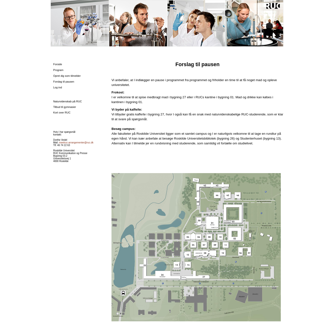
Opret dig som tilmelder (67, 75)
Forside (57, 64)
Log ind (57, 87)
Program (58, 70)
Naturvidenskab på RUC (67, 101)
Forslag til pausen (63, 81)
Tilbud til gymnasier (64, 107)
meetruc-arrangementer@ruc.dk (76, 142)
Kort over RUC (62, 112)
